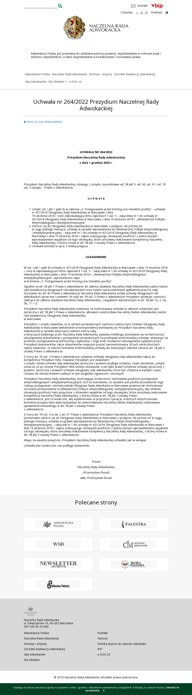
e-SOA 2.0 (75, 81)
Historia (103, 638)
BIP (100, 649)
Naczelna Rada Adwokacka (69, 74)
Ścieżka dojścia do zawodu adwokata (122, 644)
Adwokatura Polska (37, 74)
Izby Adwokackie (35, 81)
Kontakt (103, 633)
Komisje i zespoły (100, 74)
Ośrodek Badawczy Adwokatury (134, 74)
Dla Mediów (57, 81)
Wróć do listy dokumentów (43, 122)
